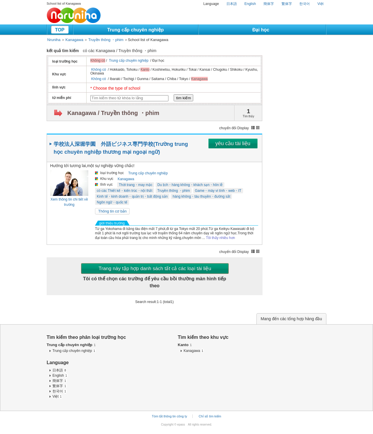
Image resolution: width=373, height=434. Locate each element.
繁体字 (286, 4)
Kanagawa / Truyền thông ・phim (113, 113)
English (250, 4)
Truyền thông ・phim (106, 40)
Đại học (260, 29)
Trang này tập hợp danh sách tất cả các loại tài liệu (154, 268)
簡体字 (268, 4)
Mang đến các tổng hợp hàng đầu (291, 318)
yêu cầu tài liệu (232, 143)
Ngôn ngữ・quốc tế (112, 202)
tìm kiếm (183, 98)
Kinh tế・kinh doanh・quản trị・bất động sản (132, 196)
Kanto (185, 345)
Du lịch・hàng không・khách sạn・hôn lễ (190, 185)
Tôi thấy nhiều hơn (220, 238)
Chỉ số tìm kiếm (210, 416)
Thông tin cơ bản (112, 211)
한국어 (304, 4)
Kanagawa (74, 40)
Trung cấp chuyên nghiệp (135, 29)
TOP (60, 29)
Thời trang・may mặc (135, 185)
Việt (320, 4)
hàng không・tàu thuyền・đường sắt (201, 196)
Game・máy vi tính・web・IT (218, 191)
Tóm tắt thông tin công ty (169, 416)
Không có (98, 70)
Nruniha (54, 40)
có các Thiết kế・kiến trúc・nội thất (124, 191)
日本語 (231, 4)
